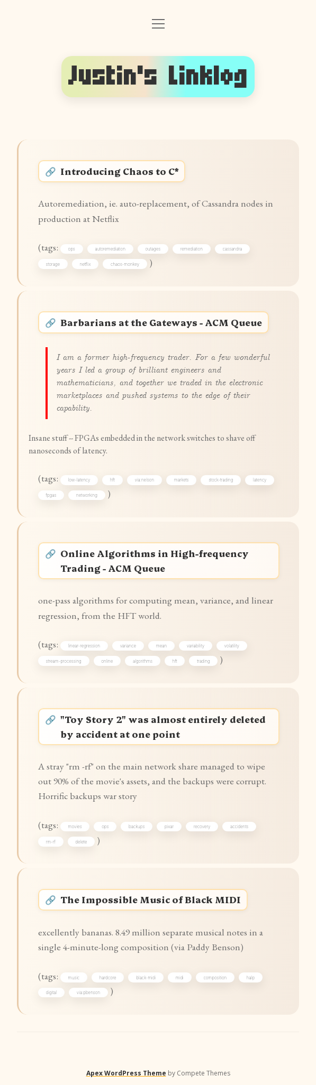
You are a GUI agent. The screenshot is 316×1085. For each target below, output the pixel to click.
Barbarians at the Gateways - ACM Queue (161, 322)
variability (195, 645)
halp (251, 977)
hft (112, 480)
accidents (239, 826)
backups (137, 826)
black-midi (146, 977)
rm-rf (51, 842)
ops (71, 249)
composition (215, 977)
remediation (191, 249)
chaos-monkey (125, 264)
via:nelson (144, 480)
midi (180, 977)
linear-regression (84, 645)
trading (203, 661)
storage (53, 264)
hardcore (108, 977)
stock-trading (221, 480)
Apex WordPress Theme (126, 1073)
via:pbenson (88, 992)
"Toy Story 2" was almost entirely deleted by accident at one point (163, 726)
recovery (202, 826)
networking (86, 495)
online (107, 661)
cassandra (232, 249)
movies (75, 826)
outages (152, 249)
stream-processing (64, 661)
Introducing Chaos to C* (119, 171)
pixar (169, 826)
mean (161, 645)
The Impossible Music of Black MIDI (150, 899)
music (74, 977)
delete (81, 842)
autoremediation (110, 249)
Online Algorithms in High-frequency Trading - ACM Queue (154, 560)
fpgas (51, 495)
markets (181, 480)
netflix (85, 264)
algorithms (142, 661)
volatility (231, 645)
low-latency (79, 480)
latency (260, 480)
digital (51, 992)
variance (128, 645)
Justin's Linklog (158, 76)
